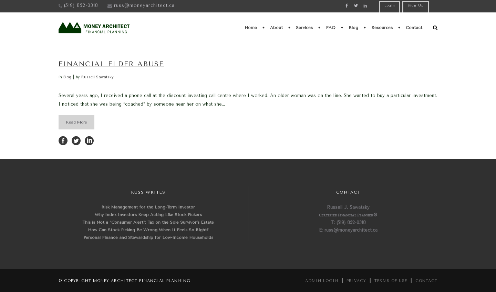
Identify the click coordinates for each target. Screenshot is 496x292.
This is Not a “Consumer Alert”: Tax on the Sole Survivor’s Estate (148, 222)
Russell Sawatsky (97, 77)
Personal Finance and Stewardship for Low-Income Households (148, 237)
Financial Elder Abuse (111, 64)
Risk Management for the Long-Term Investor (148, 207)
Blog (67, 77)
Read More (76, 122)
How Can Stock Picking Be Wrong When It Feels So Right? (148, 229)
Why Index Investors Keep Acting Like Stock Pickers (148, 214)
